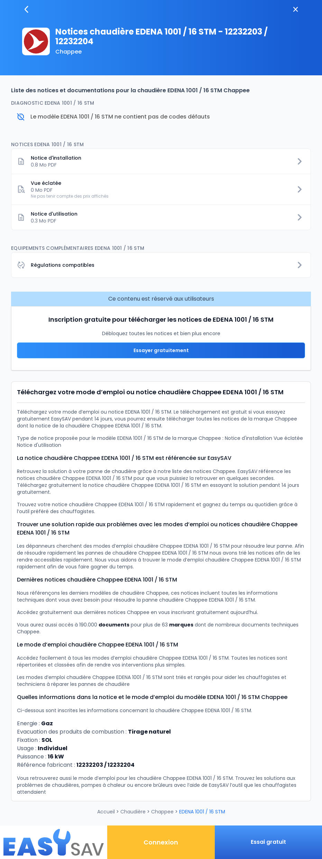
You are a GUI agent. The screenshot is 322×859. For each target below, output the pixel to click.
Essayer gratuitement (161, 350)
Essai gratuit (268, 842)
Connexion (161, 842)
